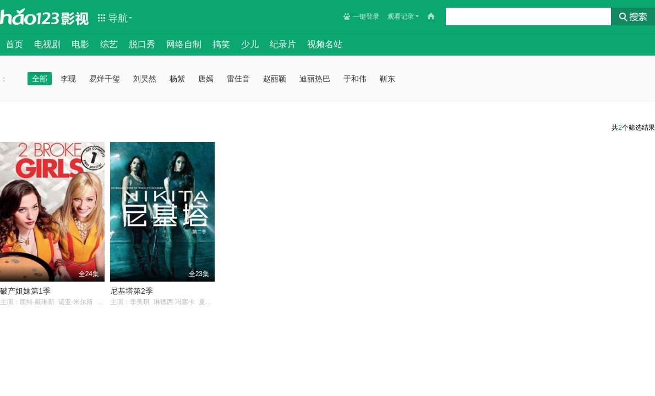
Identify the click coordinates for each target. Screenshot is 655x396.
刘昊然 (144, 78)
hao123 (29, 16)
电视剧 (47, 44)
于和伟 (355, 78)
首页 (14, 44)
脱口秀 (142, 44)
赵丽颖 (274, 78)
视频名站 (324, 44)
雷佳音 (238, 78)
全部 (39, 78)
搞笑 (221, 44)
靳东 (387, 78)
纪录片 (283, 44)
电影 (80, 44)
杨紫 (177, 78)
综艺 (109, 44)
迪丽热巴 (314, 78)
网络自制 (183, 44)
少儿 (250, 44)
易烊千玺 (104, 78)
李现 (68, 78)
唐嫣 (206, 78)
